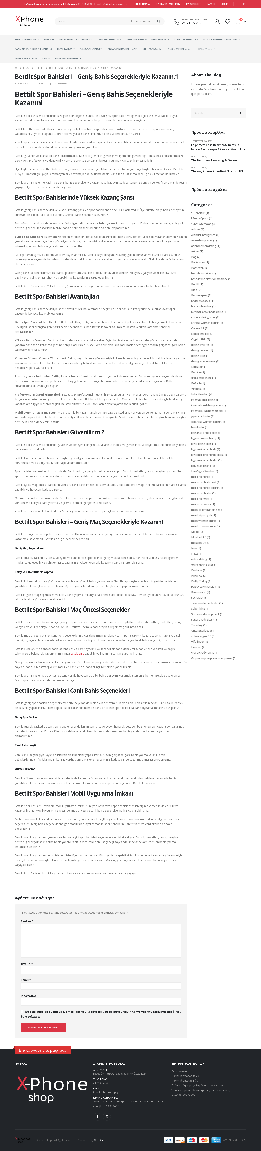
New (194, 548)
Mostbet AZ (198, 537)
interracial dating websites (207, 411)
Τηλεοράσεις (204, 49)
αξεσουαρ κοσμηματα (67, 58)
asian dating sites (202, 240)
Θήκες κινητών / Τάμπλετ (74, 39)
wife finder (197, 641)
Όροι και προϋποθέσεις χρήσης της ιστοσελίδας (201, 1090)
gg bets (196, 389)
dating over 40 (200, 345)
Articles (195, 229)
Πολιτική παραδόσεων (185, 1076)
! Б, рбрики (198, 213)
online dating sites (202, 564)
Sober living (198, 608)
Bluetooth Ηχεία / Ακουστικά (220, 39)
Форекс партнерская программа (211, 658)
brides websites (200, 301)
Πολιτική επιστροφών (185, 1080)
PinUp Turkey (199, 581)
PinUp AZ (196, 575)
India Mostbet (199, 394)
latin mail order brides (204, 433)
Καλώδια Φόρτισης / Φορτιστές (34, 49)
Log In (224, 3)
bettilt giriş (77, 653)
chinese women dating (205, 323)
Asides (195, 251)
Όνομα (27, 964)
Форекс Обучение (202, 652)
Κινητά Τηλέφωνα (26, 39)
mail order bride (200, 477)
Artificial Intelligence (203, 235)
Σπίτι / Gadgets (152, 49)
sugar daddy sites (202, 619)
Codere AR (197, 328)
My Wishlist (193, 3)
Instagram (107, 1117)
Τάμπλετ (49, 39)
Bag (193, 257)
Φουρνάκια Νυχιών (26, 58)
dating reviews (200, 350)
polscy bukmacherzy (203, 586)
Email (26, 980)
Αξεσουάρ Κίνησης (179, 49)
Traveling (196, 625)
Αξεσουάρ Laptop (90, 49)
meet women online (203, 526)
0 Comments (60, 83)
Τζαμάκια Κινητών (108, 39)
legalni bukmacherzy (203, 438)
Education (197, 367)
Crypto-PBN (198, 339)
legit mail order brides (204, 460)
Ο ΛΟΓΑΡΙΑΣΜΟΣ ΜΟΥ (168, 3)
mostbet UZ (198, 542)
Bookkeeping (199, 295)
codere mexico (200, 334)
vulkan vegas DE (201, 636)
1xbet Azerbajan (201, 224)
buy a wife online (201, 306)
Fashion (196, 372)
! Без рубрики (199, 218)
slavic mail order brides (205, 603)
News (194, 553)
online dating (199, 559)
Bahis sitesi (198, 262)
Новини (196, 647)
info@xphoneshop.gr (106, 1092)
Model (195, 531)
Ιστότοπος (28, 996)
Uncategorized (200, 630)
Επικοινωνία (142, 3)
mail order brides (201, 493)
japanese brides (200, 416)
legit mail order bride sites (207, 455)
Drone (46, 58)
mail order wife (200, 499)
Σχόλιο (27, 921)
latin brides (197, 427)
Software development (205, 614)
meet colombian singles (205, 510)
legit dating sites (201, 444)
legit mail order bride (203, 449)
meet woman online (203, 521)
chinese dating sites (203, 317)
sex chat (196, 597)
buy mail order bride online (207, 312)
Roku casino (198, 592)
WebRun (98, 1140)
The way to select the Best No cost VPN (217, 171)
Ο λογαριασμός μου (183, 1094)
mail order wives (201, 504)
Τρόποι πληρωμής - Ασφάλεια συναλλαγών (197, 1085)
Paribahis (196, 570)
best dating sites (201, 273)
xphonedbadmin (24, 83)
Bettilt (43, 83)
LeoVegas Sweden (202, 471)
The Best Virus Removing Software (214, 160)
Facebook (98, 1117)
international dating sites (206, 405)
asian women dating (203, 246)
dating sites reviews (203, 361)
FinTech (196, 383)
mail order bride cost (203, 482)
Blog (194, 290)
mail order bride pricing (205, 488)
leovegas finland (201, 466)
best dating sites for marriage (209, 279)
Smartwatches (135, 39)
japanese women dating (206, 422)
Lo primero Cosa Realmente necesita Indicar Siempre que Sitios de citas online (218, 147)
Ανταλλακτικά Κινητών (121, 49)
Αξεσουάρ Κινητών (185, 39)
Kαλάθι (211, 3)
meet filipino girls (201, 515)
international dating (203, 400)
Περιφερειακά (158, 39)
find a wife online (201, 378)
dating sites (198, 356)
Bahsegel (197, 268)
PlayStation (64, 49)
